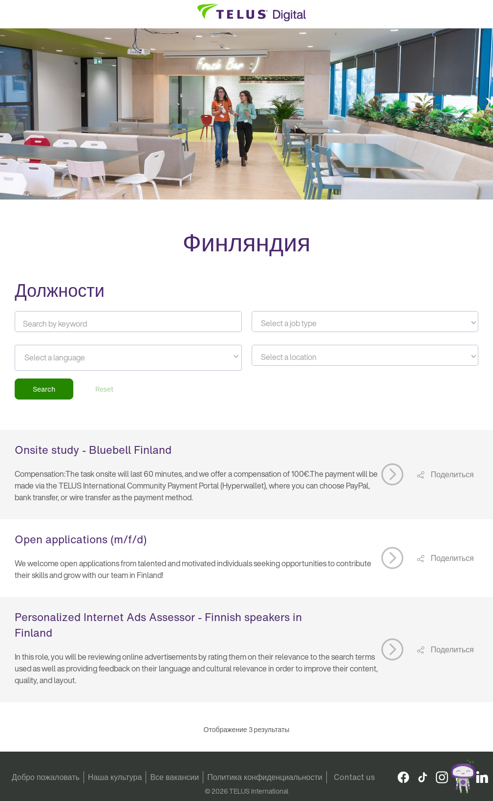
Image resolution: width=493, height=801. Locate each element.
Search (44, 389)
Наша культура (115, 777)
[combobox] (365, 321)
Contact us (354, 777)
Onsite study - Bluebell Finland (93, 450)
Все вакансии (174, 777)
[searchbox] (68, 357)
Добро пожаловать (46, 777)
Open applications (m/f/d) (81, 539)
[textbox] (365, 323)
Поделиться (451, 474)
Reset (104, 389)
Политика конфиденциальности (264, 777)
